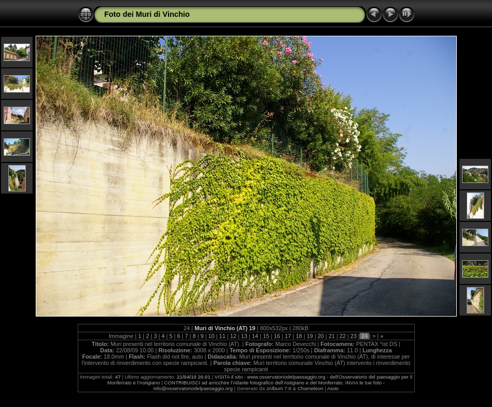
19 (310, 336)
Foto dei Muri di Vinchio (147, 14)
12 (233, 336)
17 (287, 336)
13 (244, 336)
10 (211, 336)
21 (332, 336)
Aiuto (333, 388)
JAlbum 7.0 (278, 388)
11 (222, 336)
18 (298, 336)
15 (266, 336)
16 (277, 336)
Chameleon (310, 388)
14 (255, 336)
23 (353, 336)
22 (342, 336)
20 (321, 336)
